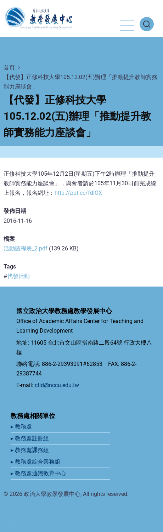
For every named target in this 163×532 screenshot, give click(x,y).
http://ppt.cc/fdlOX (78, 192)
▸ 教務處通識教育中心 (39, 473)
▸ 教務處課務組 (30, 450)
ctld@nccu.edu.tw (57, 385)
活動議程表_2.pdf (25, 248)
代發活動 (18, 276)
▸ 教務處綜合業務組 (36, 461)
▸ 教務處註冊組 (30, 438)
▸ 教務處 (22, 426)
